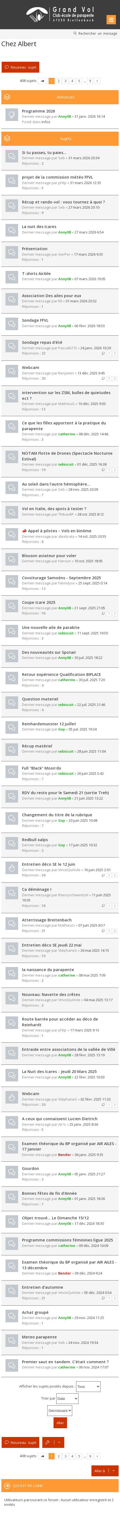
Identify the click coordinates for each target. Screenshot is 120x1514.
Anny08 (64, 116)
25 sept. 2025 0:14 (92, 583)
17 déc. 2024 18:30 (89, 1223)
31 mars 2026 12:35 (85, 182)
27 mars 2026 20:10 (83, 207)
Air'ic (62, 1124)
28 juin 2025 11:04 (91, 751)
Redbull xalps (35, 839)
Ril (60, 300)
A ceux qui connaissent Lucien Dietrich (59, 1118)
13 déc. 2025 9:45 (91, 373)
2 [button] (59, 81)
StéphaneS (67, 950)
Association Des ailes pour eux (51, 295)
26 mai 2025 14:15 (94, 950)
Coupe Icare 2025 (38, 602)
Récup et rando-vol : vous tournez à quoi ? (63, 202)
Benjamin (66, 373)
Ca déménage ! (36, 889)
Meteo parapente (39, 1336)
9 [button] (90, 81)
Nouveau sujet (23, 67)
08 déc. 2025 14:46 (93, 433)
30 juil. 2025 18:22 (88, 657)
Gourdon (30, 1168)
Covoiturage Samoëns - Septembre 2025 (61, 577)
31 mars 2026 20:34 (83, 157)
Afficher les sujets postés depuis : (60, 1386)
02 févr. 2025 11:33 (95, 1099)
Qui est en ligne (28, 1485)
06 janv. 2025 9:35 (89, 1154)
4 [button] (72, 81)
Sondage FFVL (35, 320)
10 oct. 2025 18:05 (88, 560)
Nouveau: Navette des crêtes (51, 994)
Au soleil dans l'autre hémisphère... (56, 484)
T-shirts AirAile (36, 273)
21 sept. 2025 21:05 (89, 607)
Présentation (35, 248)
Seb (61, 157)
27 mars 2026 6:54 (89, 232)
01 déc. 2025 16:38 (92, 464)
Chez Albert (19, 43)
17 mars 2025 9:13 (84, 1030)
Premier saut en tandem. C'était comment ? (65, 1361)
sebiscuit (66, 464)
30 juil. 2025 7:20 (92, 679)
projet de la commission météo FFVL (57, 177)
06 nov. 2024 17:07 (93, 1367)
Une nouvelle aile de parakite (51, 627)
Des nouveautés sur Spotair (49, 652)
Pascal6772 (67, 347)
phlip (62, 182)
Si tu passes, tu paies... (44, 152)
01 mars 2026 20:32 (81, 300)
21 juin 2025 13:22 (88, 798)
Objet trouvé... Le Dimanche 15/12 (55, 1217)
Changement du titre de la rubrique (57, 814)
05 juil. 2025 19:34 (83, 729)
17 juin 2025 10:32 (83, 844)
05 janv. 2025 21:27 (89, 1174)
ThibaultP (66, 514)
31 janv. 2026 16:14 (89, 116)
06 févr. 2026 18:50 (89, 325)
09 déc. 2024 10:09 (93, 1245)
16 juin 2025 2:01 (97, 869)
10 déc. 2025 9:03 (92, 403)
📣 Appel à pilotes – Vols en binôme (56, 530)
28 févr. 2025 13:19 (89, 1054)
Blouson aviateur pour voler (49, 555)
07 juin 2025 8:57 (91, 925)
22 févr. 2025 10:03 (89, 1077)
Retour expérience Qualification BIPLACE (61, 674)
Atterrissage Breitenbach (47, 919)
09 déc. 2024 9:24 (88, 1273)
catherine (66, 433)
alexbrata (66, 536)
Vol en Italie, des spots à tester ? (54, 508)
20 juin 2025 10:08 (83, 820)
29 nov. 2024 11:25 (89, 1317)
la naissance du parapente (48, 969)
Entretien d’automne (42, 1287)
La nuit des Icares (39, 226)
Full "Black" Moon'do (41, 768)
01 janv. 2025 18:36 (89, 1198)
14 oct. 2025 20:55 (92, 536)
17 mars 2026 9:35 (88, 254)
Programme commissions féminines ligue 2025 (67, 1240)
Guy (61, 729)
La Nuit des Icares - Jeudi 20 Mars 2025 (59, 1071)
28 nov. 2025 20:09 (83, 489)
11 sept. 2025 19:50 (92, 633)
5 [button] (79, 81)
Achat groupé (35, 1312)
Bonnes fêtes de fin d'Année (49, 1193)
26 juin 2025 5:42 (90, 773)
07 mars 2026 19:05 (89, 278)
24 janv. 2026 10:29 (95, 347)
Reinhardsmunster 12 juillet (49, 723)
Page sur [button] (42, 81)
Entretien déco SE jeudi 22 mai (52, 945)
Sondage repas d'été (42, 342)
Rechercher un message (98, 33)
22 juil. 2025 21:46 (91, 704)
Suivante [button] (97, 81)
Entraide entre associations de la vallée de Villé (68, 1049)
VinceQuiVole (69, 869)
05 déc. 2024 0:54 (97, 1292)
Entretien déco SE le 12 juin (48, 864)
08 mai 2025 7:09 (92, 975)
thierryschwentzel (73, 894)
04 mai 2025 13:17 (98, 999)
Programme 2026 (38, 111)
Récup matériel (37, 746)
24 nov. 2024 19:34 (83, 1342)
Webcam (30, 367)
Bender (64, 1154)
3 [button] (65, 81)
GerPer (64, 254)
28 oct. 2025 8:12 (90, 514)
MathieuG (66, 403)
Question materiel (40, 699)
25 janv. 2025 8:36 (83, 1124)
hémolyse (66, 583)
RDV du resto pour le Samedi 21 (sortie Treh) (65, 792)
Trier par (60, 1398)
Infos (46, 121)
